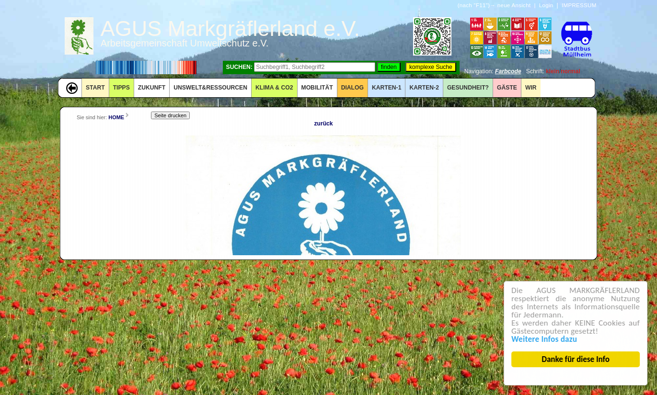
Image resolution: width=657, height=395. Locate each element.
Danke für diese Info (576, 359)
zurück (323, 123)
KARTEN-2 (423, 87)
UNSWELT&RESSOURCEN (210, 87)
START (95, 87)
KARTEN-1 (386, 87)
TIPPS (121, 87)
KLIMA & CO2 (274, 87)
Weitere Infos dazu (544, 339)
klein (552, 71)
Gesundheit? (468, 87)
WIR (531, 87)
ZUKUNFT (151, 87)
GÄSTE (507, 87)
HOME (116, 117)
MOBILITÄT (317, 87)
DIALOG (352, 87)
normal (570, 71)
